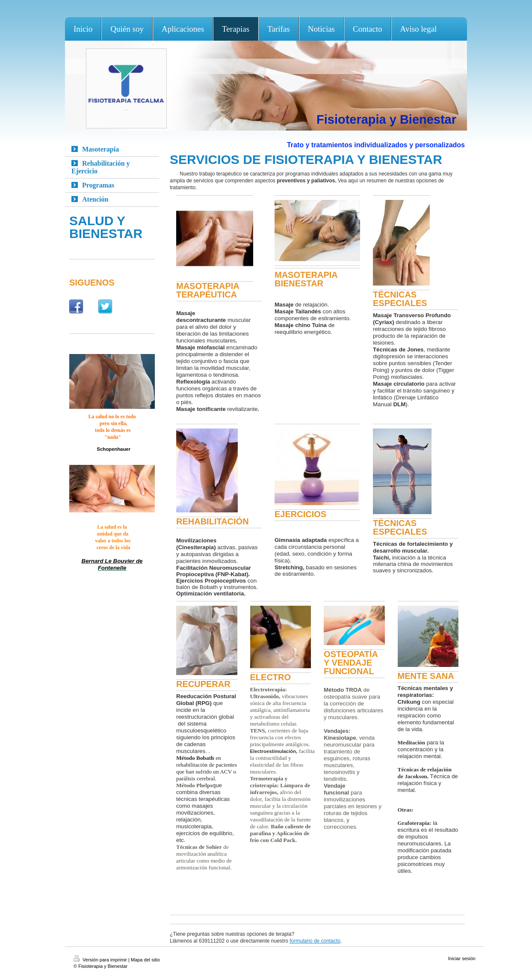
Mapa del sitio (145, 959)
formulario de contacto (315, 941)
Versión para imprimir (101, 959)
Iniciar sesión (462, 958)
